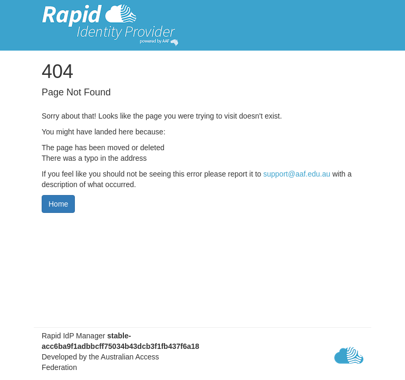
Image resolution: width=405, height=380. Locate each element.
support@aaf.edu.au (296, 174)
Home (58, 204)
